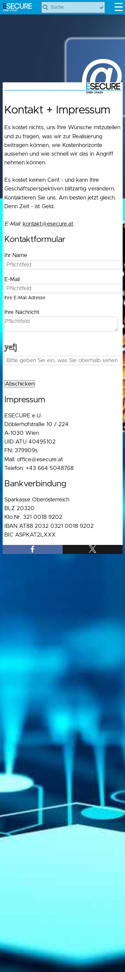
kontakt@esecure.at (48, 224)
